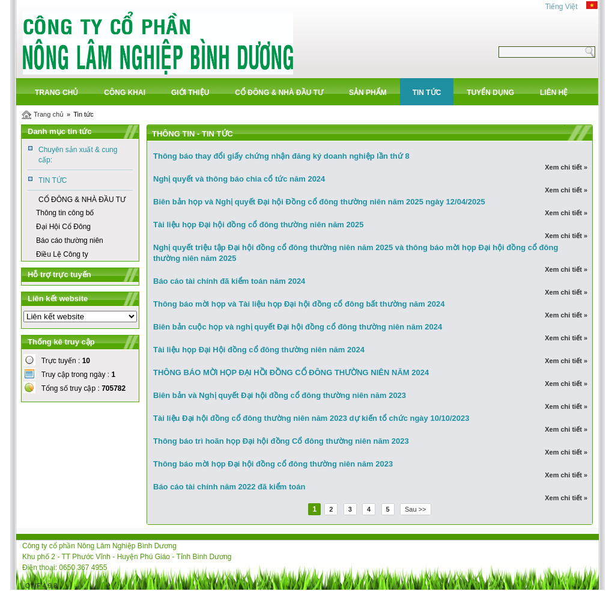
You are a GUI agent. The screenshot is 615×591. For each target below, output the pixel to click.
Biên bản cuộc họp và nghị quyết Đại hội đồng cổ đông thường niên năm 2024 (297, 326)
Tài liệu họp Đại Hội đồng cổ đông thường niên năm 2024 (259, 349)
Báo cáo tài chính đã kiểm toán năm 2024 (229, 281)
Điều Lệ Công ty (62, 254)
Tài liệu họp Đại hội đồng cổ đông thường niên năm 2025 (258, 224)
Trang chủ (49, 114)
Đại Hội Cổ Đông (63, 226)
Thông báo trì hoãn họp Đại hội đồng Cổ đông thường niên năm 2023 (281, 441)
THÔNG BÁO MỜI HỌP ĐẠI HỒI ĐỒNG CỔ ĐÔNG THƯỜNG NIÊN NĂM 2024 (291, 372)
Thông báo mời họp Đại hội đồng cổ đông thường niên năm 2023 (273, 463)
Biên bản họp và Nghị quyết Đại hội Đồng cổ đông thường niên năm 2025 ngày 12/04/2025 (319, 201)
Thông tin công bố (65, 213)
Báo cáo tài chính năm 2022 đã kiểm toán (229, 486)
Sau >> (415, 509)
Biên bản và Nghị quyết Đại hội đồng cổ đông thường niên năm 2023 (279, 395)
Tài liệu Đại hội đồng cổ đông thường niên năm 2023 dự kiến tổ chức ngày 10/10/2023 (311, 418)
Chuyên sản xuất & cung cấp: (77, 154)
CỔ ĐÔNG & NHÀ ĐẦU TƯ (82, 199)
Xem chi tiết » (565, 167)
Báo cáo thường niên (69, 240)
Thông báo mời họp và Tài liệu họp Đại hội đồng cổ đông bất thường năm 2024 (298, 303)
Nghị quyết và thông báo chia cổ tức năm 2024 (239, 178)
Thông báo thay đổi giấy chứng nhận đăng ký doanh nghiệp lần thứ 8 (281, 156)
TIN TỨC (52, 180)
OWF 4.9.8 (41, 585)
